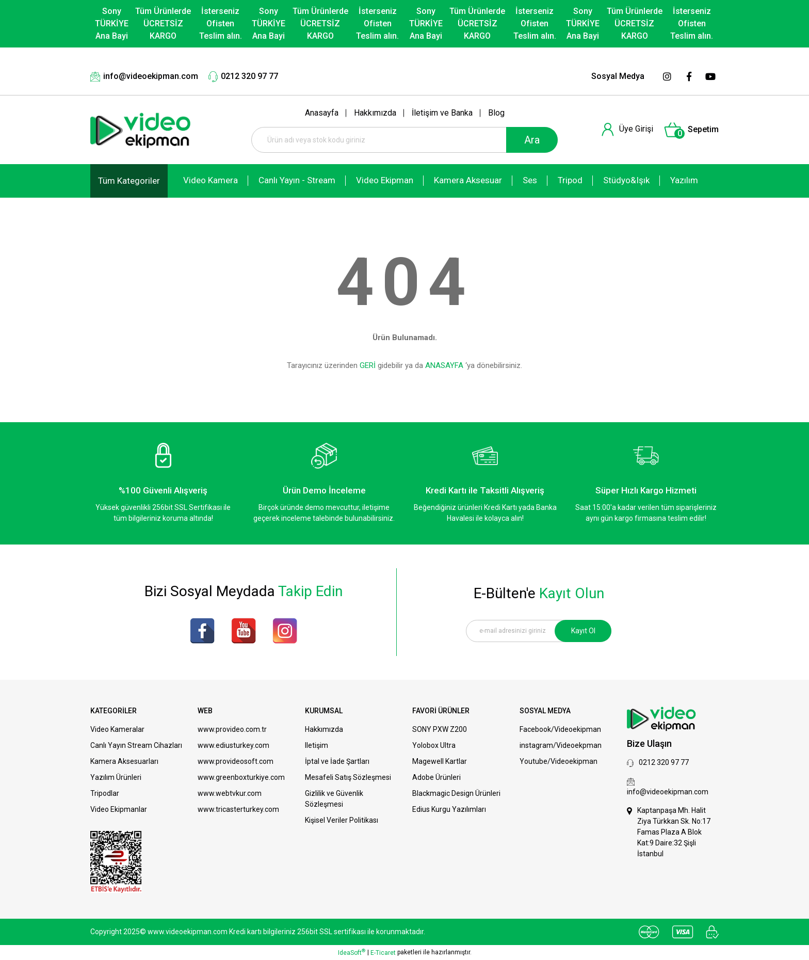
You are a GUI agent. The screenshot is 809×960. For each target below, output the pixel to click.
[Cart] (691, 130)
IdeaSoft (351, 952)
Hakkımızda (375, 113)
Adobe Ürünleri (436, 777)
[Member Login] (627, 129)
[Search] (404, 140)
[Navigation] (129, 181)
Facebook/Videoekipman (560, 729)
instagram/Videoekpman (561, 745)
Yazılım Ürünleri (115, 777)
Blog (496, 113)
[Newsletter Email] (538, 631)
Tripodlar (104, 793)
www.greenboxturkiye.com (241, 777)
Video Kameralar (117, 729)
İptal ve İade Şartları (337, 761)
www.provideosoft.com (235, 761)
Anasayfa (321, 113)
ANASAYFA (444, 365)
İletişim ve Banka (442, 113)
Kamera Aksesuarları (124, 761)
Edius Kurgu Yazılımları (449, 809)
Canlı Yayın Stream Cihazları (136, 745)
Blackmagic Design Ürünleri (456, 793)
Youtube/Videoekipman (558, 761)
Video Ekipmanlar (118, 809)
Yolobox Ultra (434, 745)
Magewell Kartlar (439, 761)
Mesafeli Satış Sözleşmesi (348, 777)
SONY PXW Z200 (439, 729)
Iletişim (316, 745)
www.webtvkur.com (230, 793)
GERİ (368, 365)
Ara (532, 140)
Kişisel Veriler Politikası (341, 820)
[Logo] (140, 130)
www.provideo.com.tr (232, 729)
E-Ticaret (383, 952)
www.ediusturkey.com (233, 745)
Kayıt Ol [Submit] (583, 631)
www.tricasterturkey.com (238, 809)
